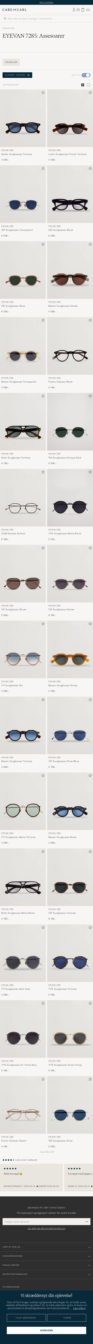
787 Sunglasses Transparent (17, 230)
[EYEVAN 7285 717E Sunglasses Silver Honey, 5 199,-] (70, 1036)
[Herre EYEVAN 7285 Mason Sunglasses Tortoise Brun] (23, 725)
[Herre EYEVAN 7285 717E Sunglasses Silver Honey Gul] (70, 1029)
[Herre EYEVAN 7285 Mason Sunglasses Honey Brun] (70, 649)
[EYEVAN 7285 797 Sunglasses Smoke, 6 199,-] (70, 581)
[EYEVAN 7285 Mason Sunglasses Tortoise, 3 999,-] (23, 733)
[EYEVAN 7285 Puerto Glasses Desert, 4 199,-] (23, 1112)
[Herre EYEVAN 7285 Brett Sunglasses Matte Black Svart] (23, 877)
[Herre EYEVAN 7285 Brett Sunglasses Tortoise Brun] (23, 422)
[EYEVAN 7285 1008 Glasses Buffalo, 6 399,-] (23, 505)
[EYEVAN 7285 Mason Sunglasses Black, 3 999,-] (70, 808)
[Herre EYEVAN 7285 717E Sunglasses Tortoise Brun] (70, 953)
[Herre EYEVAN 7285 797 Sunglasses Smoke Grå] (70, 573)
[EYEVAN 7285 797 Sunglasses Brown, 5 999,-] (23, 581)
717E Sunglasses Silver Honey (65, 1064)
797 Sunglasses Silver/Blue (63, 761)
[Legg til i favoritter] (42, 93)
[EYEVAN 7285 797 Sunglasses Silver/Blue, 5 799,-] (70, 733)
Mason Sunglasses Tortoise (16, 761)
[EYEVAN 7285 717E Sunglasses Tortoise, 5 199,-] (70, 960)
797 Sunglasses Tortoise (62, 913)
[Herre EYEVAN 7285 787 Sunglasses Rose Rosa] (23, 270)
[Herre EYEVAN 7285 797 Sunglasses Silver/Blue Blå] (70, 725)
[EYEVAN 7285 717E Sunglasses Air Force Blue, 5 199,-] (23, 1036)
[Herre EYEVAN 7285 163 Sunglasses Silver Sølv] (70, 1105)
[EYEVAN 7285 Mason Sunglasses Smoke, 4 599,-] (70, 277)
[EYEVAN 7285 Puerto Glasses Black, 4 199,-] (70, 353)
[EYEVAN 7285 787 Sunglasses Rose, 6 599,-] (23, 277)
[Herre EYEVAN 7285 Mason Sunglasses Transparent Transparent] (23, 346)
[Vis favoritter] (78, 10)
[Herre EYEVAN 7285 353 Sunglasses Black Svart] (70, 194)
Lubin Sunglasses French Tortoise (67, 154)
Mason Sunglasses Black (62, 837)
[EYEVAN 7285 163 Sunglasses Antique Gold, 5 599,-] (70, 429)
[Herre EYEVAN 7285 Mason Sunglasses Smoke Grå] (70, 270)
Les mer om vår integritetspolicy (46, 1229)
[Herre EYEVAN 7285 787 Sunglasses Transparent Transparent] (23, 194)
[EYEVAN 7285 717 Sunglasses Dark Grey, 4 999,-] (23, 960)
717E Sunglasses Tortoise (62, 988)
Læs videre (79, 1308)
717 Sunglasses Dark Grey (15, 988)
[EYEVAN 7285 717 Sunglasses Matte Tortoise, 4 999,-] (23, 808)
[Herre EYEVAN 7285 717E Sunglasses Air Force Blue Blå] (23, 1029)
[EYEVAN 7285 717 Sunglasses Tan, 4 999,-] (23, 657)
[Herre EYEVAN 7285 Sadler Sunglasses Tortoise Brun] (23, 118)
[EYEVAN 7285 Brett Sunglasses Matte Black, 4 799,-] (23, 884)
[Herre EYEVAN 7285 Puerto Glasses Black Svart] (70, 346)
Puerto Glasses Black (60, 381)
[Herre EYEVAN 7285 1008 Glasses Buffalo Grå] (23, 497)
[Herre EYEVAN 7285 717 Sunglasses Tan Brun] (23, 649)
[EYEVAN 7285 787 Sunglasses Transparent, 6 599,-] (23, 201)
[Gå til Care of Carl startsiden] (15, 9)
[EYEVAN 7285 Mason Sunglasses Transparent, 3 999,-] (23, 353)
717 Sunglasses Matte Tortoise (18, 837)
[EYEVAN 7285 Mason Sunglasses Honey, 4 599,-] (70, 657)
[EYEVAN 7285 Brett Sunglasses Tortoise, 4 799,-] (23, 429)
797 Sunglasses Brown (14, 609)
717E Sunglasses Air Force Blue (19, 1064)
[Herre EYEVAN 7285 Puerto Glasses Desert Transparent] (23, 1105)
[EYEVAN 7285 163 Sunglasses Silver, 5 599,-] (70, 1112)
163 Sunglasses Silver (60, 1140)
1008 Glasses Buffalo (13, 533)
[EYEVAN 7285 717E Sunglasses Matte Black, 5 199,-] (70, 505)
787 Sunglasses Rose (13, 305)
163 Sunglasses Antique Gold (64, 457)
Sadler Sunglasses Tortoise (16, 154)
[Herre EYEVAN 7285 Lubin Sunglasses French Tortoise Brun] (70, 118)
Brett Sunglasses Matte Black (18, 913)
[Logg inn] (74, 10)
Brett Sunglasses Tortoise (15, 457)
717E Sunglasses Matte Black (64, 533)
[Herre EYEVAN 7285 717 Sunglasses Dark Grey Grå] (23, 953)
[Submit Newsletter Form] (86, 1221)
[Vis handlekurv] (83, 10)
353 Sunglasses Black (60, 230)
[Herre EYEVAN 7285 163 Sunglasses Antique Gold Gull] (70, 422)
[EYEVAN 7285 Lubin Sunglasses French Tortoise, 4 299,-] (70, 125)
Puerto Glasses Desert (14, 1140)
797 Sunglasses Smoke (61, 609)
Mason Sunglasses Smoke (63, 305)
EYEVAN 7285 (8, 28)
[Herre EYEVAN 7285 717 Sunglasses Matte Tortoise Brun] (23, 801)
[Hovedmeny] (88, 10)
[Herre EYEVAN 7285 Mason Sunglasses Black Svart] (70, 801)
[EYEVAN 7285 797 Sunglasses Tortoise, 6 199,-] (70, 884)
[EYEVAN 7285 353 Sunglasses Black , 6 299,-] (70, 201)
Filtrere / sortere (17, 75)
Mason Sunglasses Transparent (19, 381)
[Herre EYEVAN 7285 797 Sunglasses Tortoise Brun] (70, 877)
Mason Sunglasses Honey (62, 685)
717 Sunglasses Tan (12, 685)
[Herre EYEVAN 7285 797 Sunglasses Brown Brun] (23, 573)
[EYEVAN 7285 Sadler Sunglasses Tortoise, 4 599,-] (23, 125)
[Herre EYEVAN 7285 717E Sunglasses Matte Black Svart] (70, 497)
